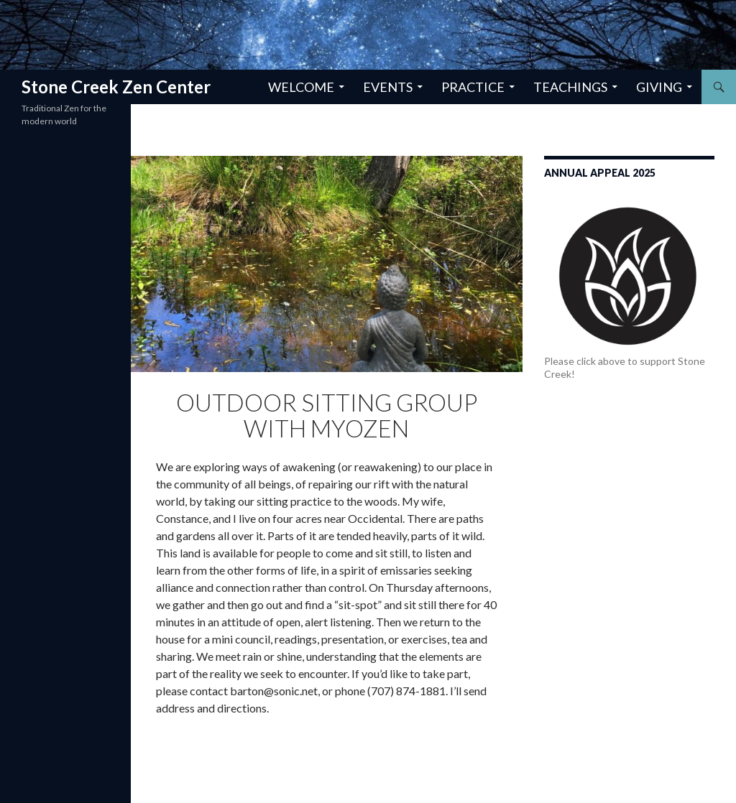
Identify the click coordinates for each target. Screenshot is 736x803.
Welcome (301, 87)
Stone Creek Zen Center (116, 86)
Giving (659, 87)
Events (388, 87)
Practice (473, 87)
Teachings (570, 87)
